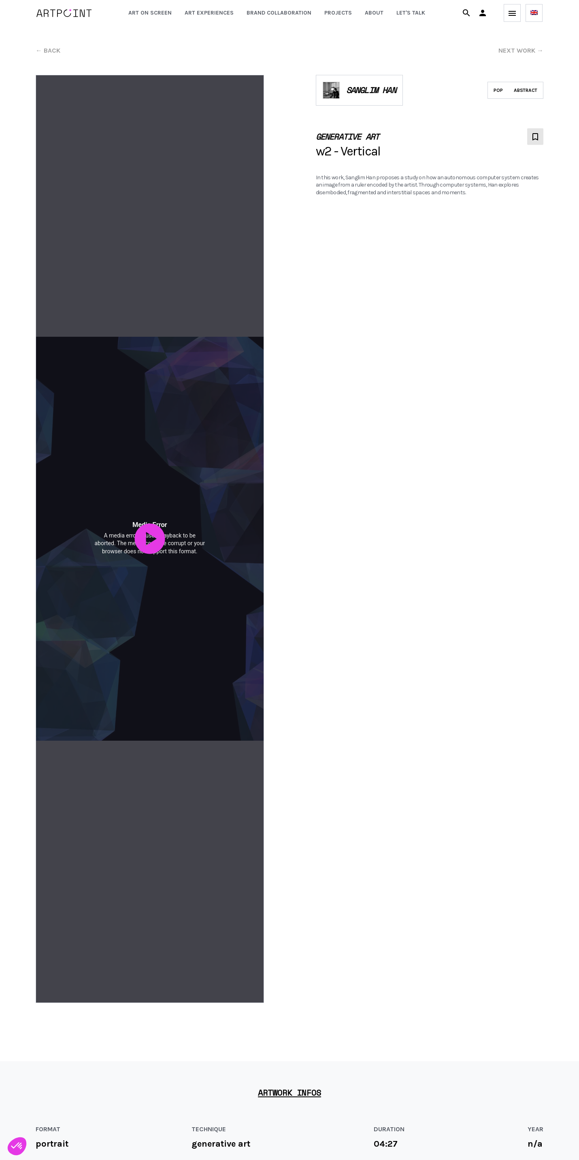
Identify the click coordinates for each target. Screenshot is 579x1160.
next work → (520, 50)
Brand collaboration (279, 12)
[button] (482, 13)
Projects (338, 12)
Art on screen (150, 12)
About (374, 12)
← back (48, 50)
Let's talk (410, 12)
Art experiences (209, 12)
